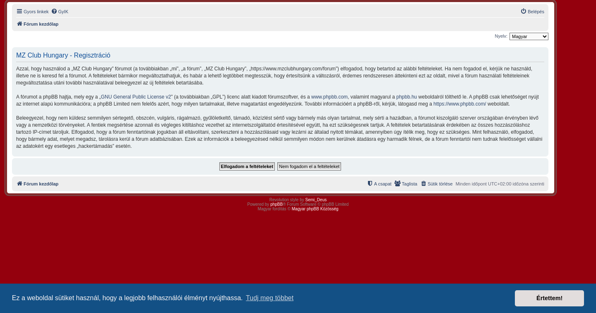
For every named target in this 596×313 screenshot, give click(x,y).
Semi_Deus (316, 199)
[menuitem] (59, 12)
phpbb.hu (406, 97)
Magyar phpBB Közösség (315, 209)
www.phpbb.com (329, 97)
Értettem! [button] (549, 298)
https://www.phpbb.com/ (459, 104)
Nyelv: (501, 36)
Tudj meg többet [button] (269, 297)
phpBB (276, 204)
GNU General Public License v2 (136, 97)
